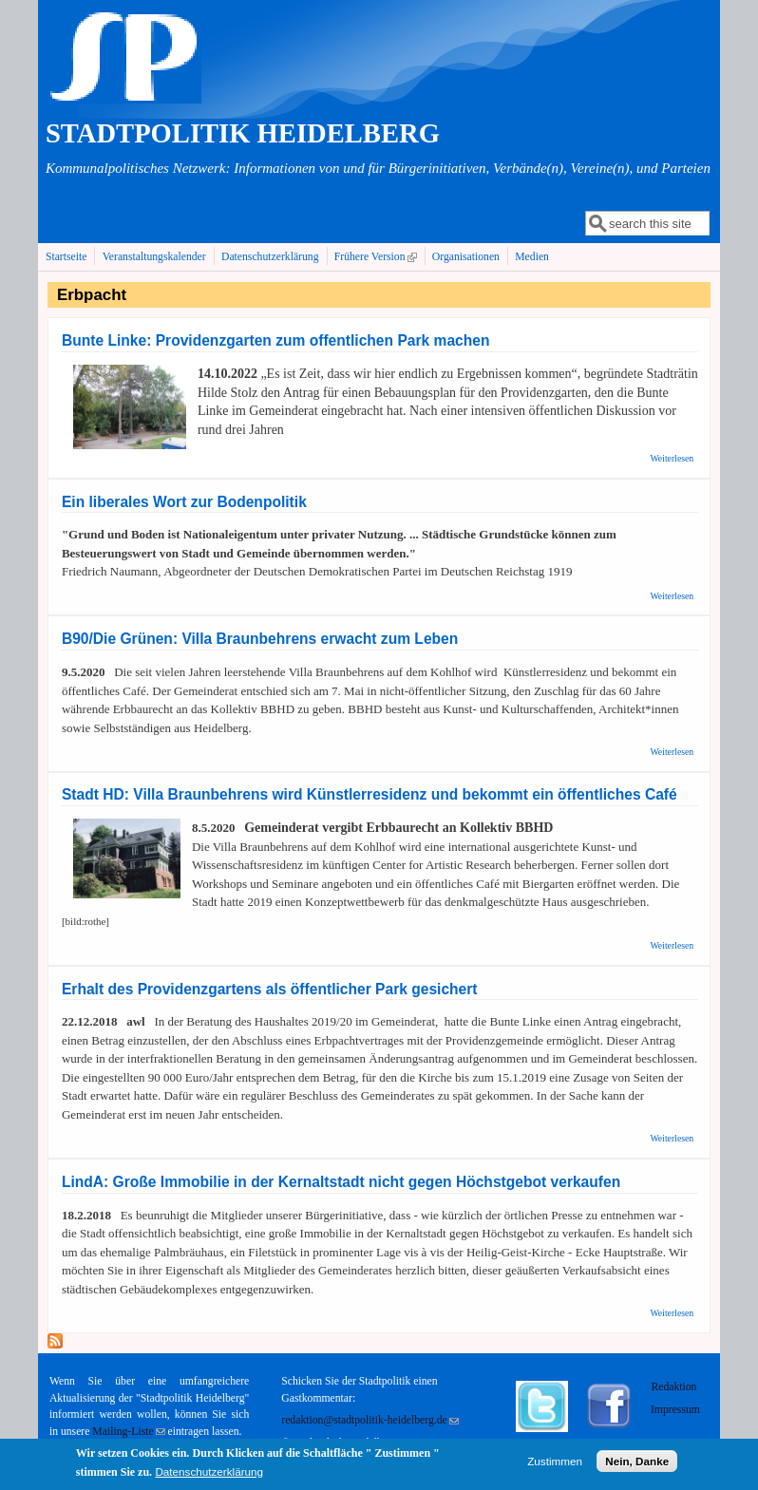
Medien (532, 257)
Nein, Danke (637, 1464)
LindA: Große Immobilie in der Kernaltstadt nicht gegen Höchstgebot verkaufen (341, 1182)
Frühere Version (377, 256)
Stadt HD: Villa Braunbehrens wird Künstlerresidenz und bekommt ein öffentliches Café (369, 794)
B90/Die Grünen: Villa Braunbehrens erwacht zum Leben (260, 639)
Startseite (66, 257)
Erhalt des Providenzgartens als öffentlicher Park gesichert (270, 989)
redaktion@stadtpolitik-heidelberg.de (369, 1420)
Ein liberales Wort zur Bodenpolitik (184, 502)
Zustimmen (554, 1464)
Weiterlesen (671, 458)
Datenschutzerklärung (270, 257)
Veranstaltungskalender (154, 257)
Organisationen (466, 257)
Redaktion (675, 1387)
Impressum (675, 1410)
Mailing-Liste (128, 1431)
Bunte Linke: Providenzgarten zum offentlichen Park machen (276, 340)
